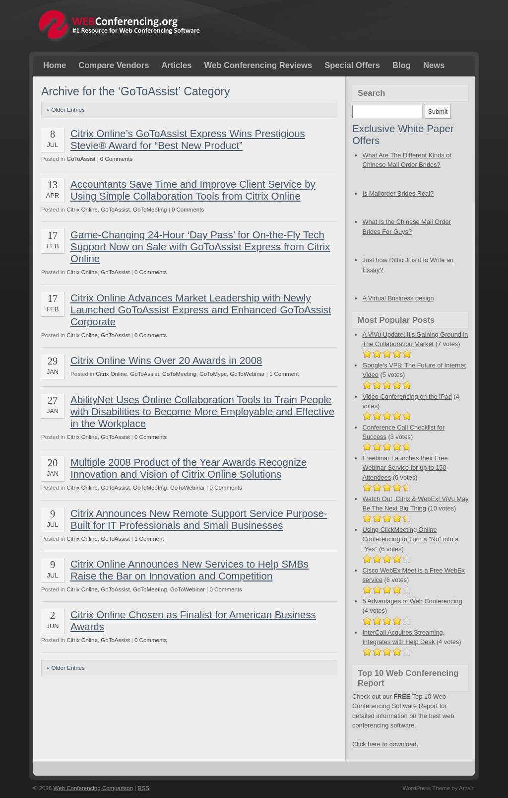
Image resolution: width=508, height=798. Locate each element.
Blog (401, 65)
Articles (176, 65)
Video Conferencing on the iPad (406, 396)
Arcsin (467, 788)
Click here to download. (385, 744)
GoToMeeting (150, 210)
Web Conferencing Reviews (258, 65)
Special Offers (352, 65)
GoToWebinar (247, 374)
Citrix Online (82, 210)
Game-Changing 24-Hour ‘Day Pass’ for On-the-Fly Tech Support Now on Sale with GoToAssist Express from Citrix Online (200, 246)
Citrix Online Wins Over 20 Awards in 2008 (166, 360)
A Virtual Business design (398, 298)
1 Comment (284, 374)
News (433, 65)
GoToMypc (213, 374)
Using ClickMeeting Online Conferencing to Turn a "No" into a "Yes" (410, 539)
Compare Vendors (113, 65)
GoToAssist (80, 159)
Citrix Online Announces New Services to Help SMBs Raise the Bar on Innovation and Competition (189, 569)
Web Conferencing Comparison (93, 788)
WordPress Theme (426, 788)
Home (54, 65)
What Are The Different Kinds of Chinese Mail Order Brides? (415, 164)
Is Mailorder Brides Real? (415, 198)
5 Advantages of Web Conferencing (412, 601)
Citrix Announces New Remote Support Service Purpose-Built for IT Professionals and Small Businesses (198, 519)
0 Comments (116, 159)
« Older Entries (66, 110)
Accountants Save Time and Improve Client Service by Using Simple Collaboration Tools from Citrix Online (193, 190)
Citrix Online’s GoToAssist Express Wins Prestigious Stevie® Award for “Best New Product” (187, 139)
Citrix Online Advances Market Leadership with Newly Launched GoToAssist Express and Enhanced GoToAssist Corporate (200, 309)
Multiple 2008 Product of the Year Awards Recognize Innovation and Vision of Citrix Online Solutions (188, 468)
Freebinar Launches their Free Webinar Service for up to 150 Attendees (404, 467)
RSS (143, 788)
